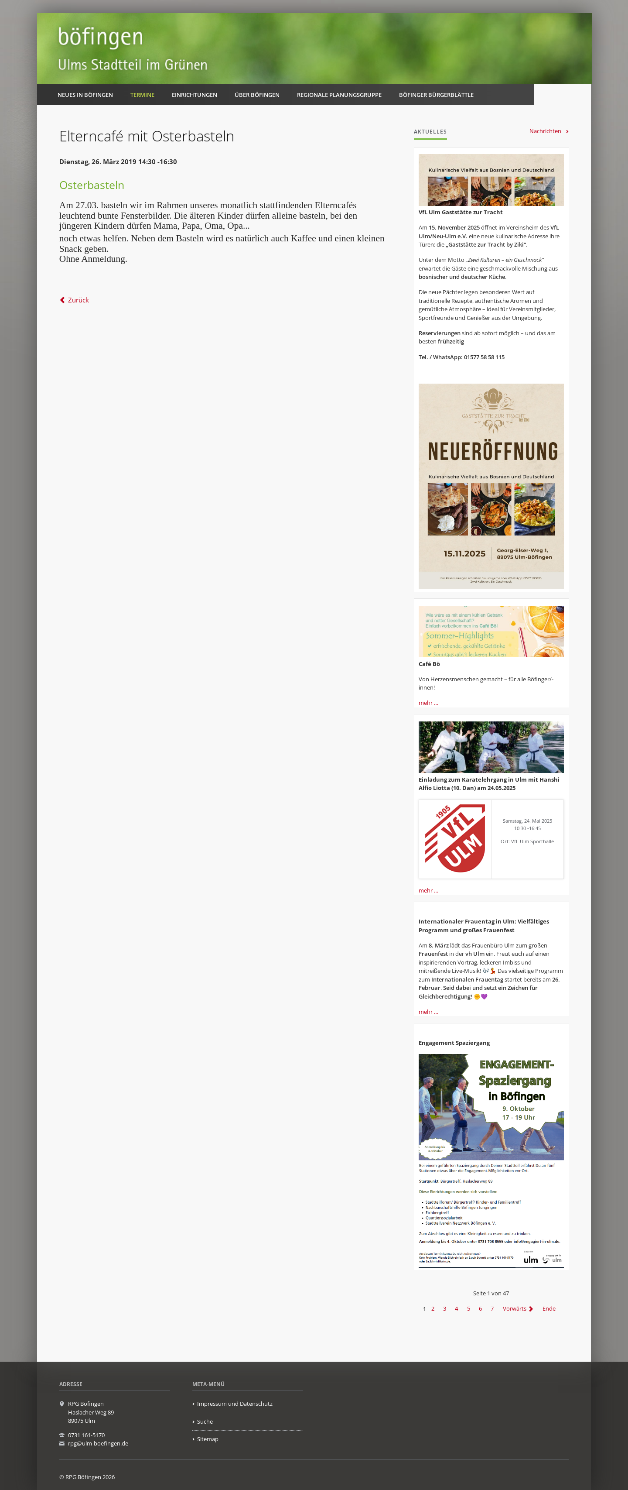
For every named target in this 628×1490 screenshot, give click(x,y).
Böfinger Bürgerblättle (436, 95)
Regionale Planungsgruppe (339, 95)
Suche (205, 1421)
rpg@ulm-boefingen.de (98, 1443)
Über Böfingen (257, 95)
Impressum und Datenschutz (235, 1404)
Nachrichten (545, 131)
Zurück (78, 299)
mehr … (428, 703)
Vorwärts (514, 1309)
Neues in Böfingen (85, 95)
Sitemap (207, 1439)
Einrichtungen (194, 95)
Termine (142, 95)
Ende (549, 1309)
